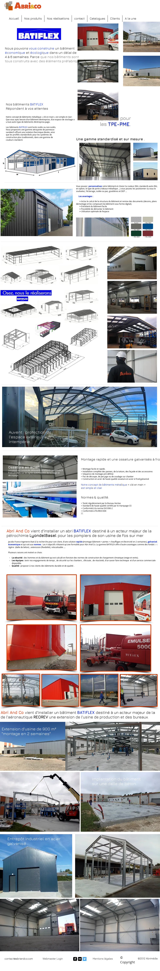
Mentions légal (101, 958)
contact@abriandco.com (19, 958)
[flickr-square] (80, 959)
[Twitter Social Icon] (85, 959)
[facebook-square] (75, 959)
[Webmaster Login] (53, 958)
